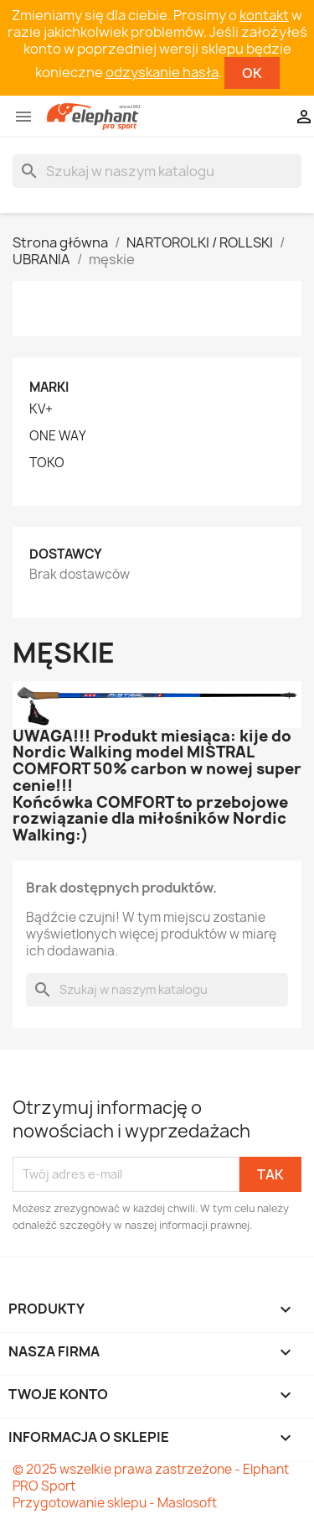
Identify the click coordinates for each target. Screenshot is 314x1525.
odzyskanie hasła (162, 72)
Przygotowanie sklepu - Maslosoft (115, 1503)
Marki (49, 387)
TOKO (46, 463)
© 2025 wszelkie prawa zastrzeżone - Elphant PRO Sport (151, 1477)
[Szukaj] (157, 171)
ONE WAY (57, 436)
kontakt (264, 15)
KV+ (41, 409)
